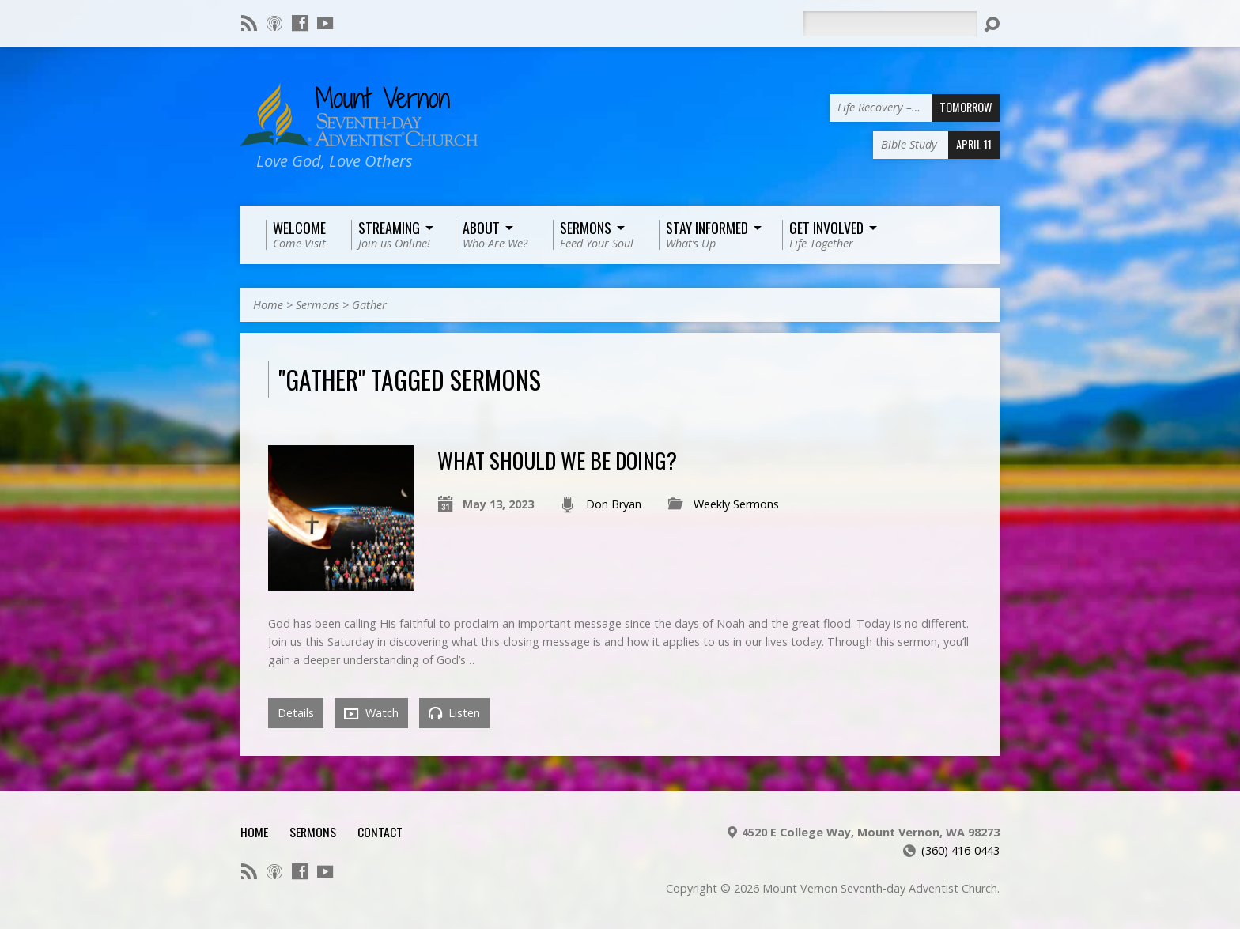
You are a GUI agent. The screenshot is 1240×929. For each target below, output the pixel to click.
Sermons (317, 304)
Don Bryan (613, 504)
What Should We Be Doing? (557, 460)
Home (268, 304)
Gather (369, 304)
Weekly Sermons (736, 504)
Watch (371, 713)
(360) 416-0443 (960, 850)
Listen (454, 712)
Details (296, 712)
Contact (380, 831)
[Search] (890, 23)
